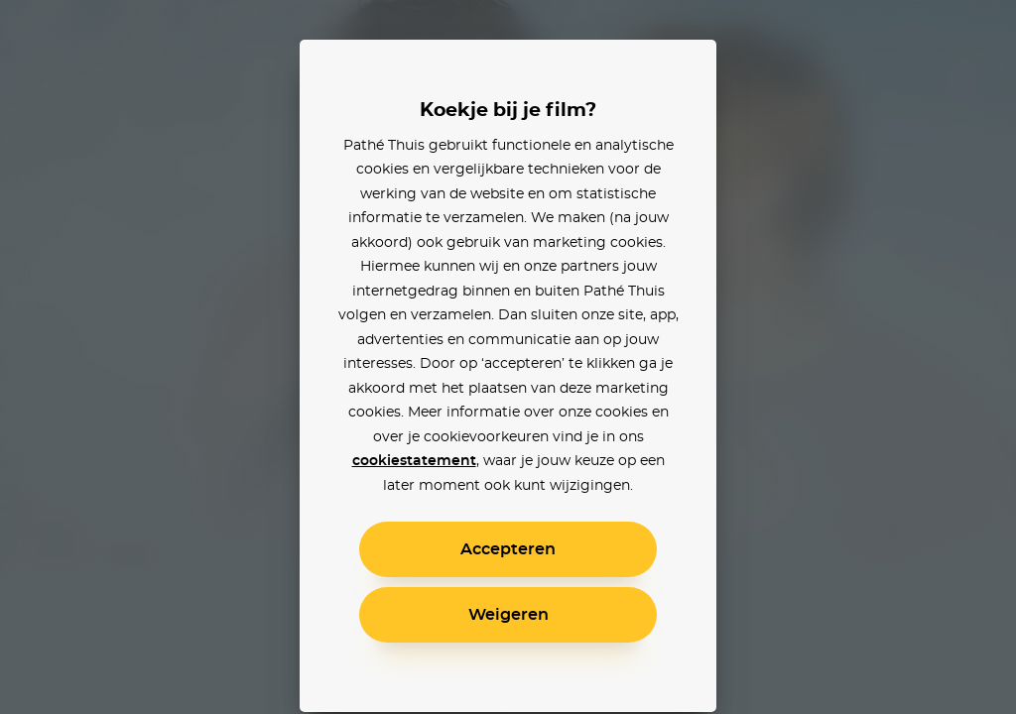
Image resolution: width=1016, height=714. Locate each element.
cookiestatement (414, 461)
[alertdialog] (508, 357)
